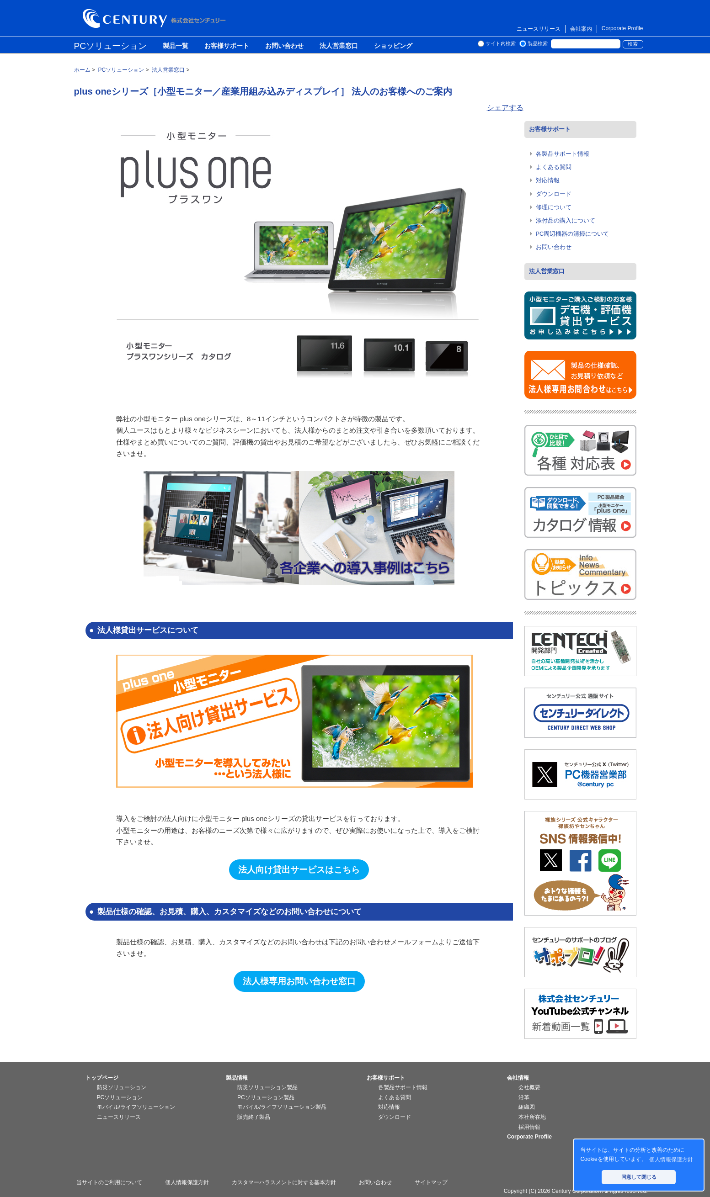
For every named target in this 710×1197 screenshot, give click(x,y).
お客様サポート (226, 46)
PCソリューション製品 (265, 1097)
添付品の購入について (565, 220)
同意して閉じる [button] (639, 1177)
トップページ (101, 1078)
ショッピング (393, 46)
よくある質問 (553, 167)
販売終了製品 (253, 1117)
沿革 (523, 1097)
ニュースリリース (539, 29)
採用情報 (529, 1127)
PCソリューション (110, 46)
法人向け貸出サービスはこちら (299, 869)
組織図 (526, 1107)
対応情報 (548, 180)
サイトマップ (431, 1182)
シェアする (505, 107)
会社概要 (529, 1087)
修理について (553, 207)
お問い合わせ (284, 46)
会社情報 (518, 1078)
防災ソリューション (121, 1087)
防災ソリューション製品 (267, 1087)
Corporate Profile (622, 28)
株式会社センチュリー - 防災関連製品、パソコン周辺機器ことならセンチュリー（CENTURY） (156, 18)
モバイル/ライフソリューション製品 (281, 1107)
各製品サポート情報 (562, 153)
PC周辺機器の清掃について (572, 233)
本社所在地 (532, 1117)
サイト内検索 (501, 43)
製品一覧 (175, 46)
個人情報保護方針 (187, 1182)
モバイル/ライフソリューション (136, 1107)
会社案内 (581, 29)
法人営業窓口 (339, 46)
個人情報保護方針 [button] (671, 1159)
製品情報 (237, 1078)
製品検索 (538, 43)
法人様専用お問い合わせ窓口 (299, 981)
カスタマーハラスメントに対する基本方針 (284, 1182)
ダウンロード (553, 194)
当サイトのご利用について (109, 1182)
